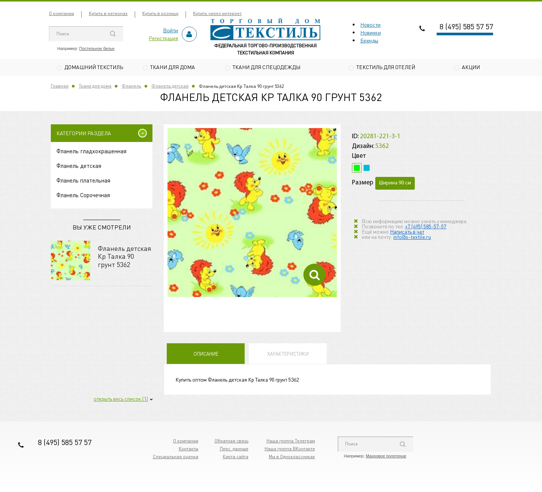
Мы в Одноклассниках (292, 457)
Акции (471, 66)
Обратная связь (231, 442)
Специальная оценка (175, 457)
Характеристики (288, 355)
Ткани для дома (172, 66)
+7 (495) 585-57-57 (425, 226)
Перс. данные (234, 450)
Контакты (188, 450)
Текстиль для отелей (385, 66)
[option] (252, 213)
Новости (370, 24)
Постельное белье (96, 48)
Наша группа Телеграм (290, 442)
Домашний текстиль (93, 66)
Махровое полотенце (386, 457)
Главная (60, 87)
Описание (205, 355)
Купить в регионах (108, 13)
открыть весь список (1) (121, 399)
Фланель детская (170, 87)
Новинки (370, 32)
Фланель (131, 87)
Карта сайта (235, 457)
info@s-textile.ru (412, 237)
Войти (170, 30)
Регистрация (163, 38)
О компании (61, 13)
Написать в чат (407, 232)
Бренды (369, 40)
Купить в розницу (160, 13)
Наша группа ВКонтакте (290, 450)
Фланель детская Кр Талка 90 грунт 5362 (124, 256)
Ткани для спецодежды (266, 66)
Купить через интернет (217, 13)
